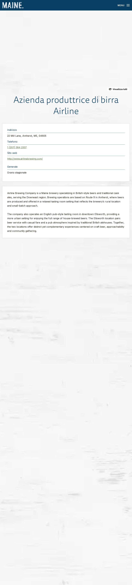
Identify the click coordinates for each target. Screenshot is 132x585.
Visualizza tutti (120, 89)
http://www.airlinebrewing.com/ (25, 158)
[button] (66, 52)
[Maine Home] (12, 5)
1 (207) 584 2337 (17, 147)
